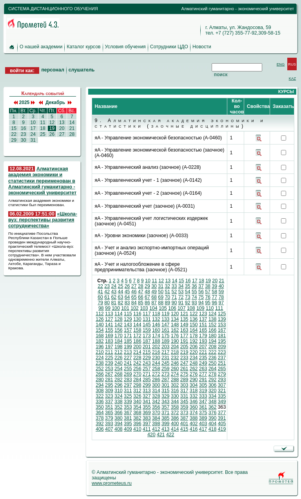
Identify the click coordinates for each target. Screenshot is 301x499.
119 (165, 313)
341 (147, 401)
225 (109, 357)
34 (181, 286)
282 (118, 379)
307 (222, 385)
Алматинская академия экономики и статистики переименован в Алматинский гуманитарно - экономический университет (42, 181)
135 (184, 319)
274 (175, 374)
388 (194, 418)
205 (184, 346)
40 (221, 286)
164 (194, 330)
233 (184, 357)
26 (52, 134)
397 (147, 423)
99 (108, 308)
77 (214, 297)
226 (118, 357)
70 (167, 297)
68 (154, 297)
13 (62, 122)
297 (128, 385)
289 (184, 379)
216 (156, 352)
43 (113, 291)
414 (175, 429)
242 (137, 363)
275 (184, 374)
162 (175, 330)
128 (118, 319)
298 (137, 385)
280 (100, 379)
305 (203, 385)
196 (100, 346)
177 (184, 335)
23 (23, 134)
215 (147, 352)
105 (163, 308)
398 (156, 423)
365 (109, 412)
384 (156, 418)
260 (175, 368)
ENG (281, 64)
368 (137, 412)
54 (187, 291)
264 (213, 368)
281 (109, 379)
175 (165, 335)
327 (147, 396)
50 (160, 291)
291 (203, 379)
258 (156, 368)
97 (221, 302)
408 (118, 429)
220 (194, 352)
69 (160, 297)
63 (120, 297)
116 (137, 313)
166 (213, 330)
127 (109, 319)
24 (33, 134)
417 (203, 429)
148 (175, 324)
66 (140, 297)
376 (213, 412)
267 (109, 374)
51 (167, 291)
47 (140, 291)
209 (222, 346)
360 (194, 407)
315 (165, 390)
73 (187, 297)
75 (201, 297)
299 (147, 385)
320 (213, 390)
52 (174, 291)
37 (201, 286)
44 (120, 291)
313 (147, 390)
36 (194, 286)
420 (151, 434)
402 (194, 423)
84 (134, 302)
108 (191, 308)
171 (128, 335)
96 (214, 302)
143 (128, 324)
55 (194, 291)
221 (203, 352)
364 (100, 412)
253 (109, 368)
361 (203, 407)
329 (165, 396)
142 (118, 324)
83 (127, 302)
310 (118, 390)
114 (118, 313)
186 (137, 341)
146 (156, 324)
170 (118, 335)
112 (100, 313)
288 (175, 379)
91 (181, 302)
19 (52, 128)
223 (222, 352)
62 (113, 297)
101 (125, 308)
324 (118, 396)
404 (213, 423)
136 (194, 319)
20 (62, 128)
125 (222, 313)
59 (221, 291)
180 (213, 335)
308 (100, 390)
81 (113, 302)
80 (107, 302)
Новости (201, 46)
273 (165, 374)
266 (100, 374)
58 (214, 291)
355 (147, 407)
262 (194, 368)
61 (107, 297)
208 (213, 346)
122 (194, 313)
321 (222, 390)
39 (214, 286)
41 (100, 291)
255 (128, 368)
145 (147, 324)
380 (118, 418)
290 (194, 379)
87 (154, 302)
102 (135, 308)
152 (213, 324)
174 (156, 335)
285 (147, 379)
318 (194, 390)
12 (52, 122)
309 (109, 390)
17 (33, 128)
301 (165, 385)
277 (203, 374)
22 (14, 134)
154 (100, 330)
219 (184, 352)
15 (14, 128)
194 (213, 341)
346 (194, 401)
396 (137, 423)
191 (184, 341)
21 (72, 128)
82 (120, 302)
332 (194, 396)
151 (203, 324)
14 (72, 122)
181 (222, 335)
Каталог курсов (83, 46)
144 (137, 324)
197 (109, 346)
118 (156, 313)
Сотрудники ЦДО (169, 46)
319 (203, 390)
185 (128, 341)
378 (100, 418)
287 (165, 379)
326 (137, 396)
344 (175, 401)
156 (118, 330)
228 (137, 357)
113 (109, 313)
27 (62, 134)
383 (147, 418)
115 (128, 313)
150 (194, 324)
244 (156, 363)
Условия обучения (125, 46)
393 (109, 423)
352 (118, 407)
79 (100, 302)
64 (127, 297)
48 (147, 291)
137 (203, 319)
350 (100, 407)
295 (109, 385)
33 (174, 286)
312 (137, 390)
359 (184, 407)
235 (203, 357)
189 (165, 341)
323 (109, 396)
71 (174, 297)
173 (147, 335)
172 (137, 335)
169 (109, 335)
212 (118, 352)
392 (100, 423)
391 (222, 418)
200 (137, 346)
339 (128, 401)
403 (203, 423)
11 (43, 122)
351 (109, 407)
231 (165, 357)
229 (147, 357)
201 (147, 346)
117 (147, 313)
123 (203, 313)
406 (100, 429)
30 (23, 140)
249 (203, 363)
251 (222, 363)
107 (182, 308)
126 (100, 319)
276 (194, 374)
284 (137, 379)
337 (109, 401)
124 (213, 313)
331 (184, 396)
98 (101, 308)
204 (175, 346)
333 (203, 396)
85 (140, 302)
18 (43, 128)
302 (175, 385)
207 (203, 346)
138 (213, 319)
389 (203, 418)
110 (210, 308)
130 (137, 319)
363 (222, 407)
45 (127, 291)
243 (147, 363)
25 (43, 134)
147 (165, 324)
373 (184, 412)
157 (128, 330)
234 (194, 357)
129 (128, 319)
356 (156, 407)
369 (147, 412)
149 (184, 324)
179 (203, 335)
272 (156, 374)
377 (222, 412)
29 (14, 140)
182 (100, 341)
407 (109, 429)
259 (165, 368)
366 (118, 412)
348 (213, 401)
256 (137, 368)
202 (156, 346)
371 (165, 412)
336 (100, 401)
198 (118, 346)
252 (100, 368)
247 (184, 363)
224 (100, 357)
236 (213, 357)
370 (156, 412)
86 (147, 302)
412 (156, 429)
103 (144, 308)
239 (109, 363)
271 (147, 374)
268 (118, 374)
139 (222, 319)
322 (100, 396)
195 (222, 341)
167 (222, 330)
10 (33, 122)
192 (194, 341)
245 (165, 363)
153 (222, 324)
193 (203, 341)
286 (156, 379)
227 (128, 357)
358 (175, 407)
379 (109, 418)
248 (194, 363)
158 (137, 330)
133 (165, 319)
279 (222, 374)
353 (128, 407)
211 (109, 352)
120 (175, 313)
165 (203, 330)
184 (118, 341)
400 (175, 423)
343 (165, 401)
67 (147, 297)
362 (213, 407)
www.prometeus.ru (112, 483)
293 (222, 379)
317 (184, 390)
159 (147, 330)
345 (184, 401)
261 (184, 368)
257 (147, 368)
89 (167, 302)
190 (175, 341)
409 (128, 429)
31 (33, 140)
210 (100, 352)
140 (100, 324)
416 (194, 429)
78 (221, 297)
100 (116, 308)
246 (175, 363)
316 (175, 390)
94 (201, 302)
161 (165, 330)
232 (175, 357)
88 (160, 302)
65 (134, 297)
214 (137, 352)
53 (181, 291)
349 (222, 401)
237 (222, 357)
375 (203, 412)
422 (170, 434)
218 (175, 352)
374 (194, 412)
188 (156, 341)
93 (194, 302)
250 (213, 363)
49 (154, 291)
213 (128, 352)
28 (72, 134)
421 (161, 434)
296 (118, 385)
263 (203, 368)
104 (153, 308)
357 (165, 407)
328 (156, 396)
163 (184, 330)
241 (128, 363)
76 (207, 297)
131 (147, 319)
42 (107, 291)
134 (175, 319)
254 (118, 368)
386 (175, 418)
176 (175, 335)
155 (109, 330)
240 (118, 363)
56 (201, 291)
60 (100, 297)
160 (156, 330)
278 (213, 374)
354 (137, 407)
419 (222, 429)
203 (165, 346)
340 (137, 401)
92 (187, 302)
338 (118, 401)
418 (213, 429)
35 (187, 286)
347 (203, 401)
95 (207, 302)
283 (128, 379)
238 (100, 363)
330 (175, 396)
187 (147, 341)
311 (128, 390)
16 (23, 128)
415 (184, 429)
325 (128, 396)
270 (137, 374)
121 (184, 313)
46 (134, 291)
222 (213, 352)
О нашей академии (41, 46)
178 (194, 335)
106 (172, 308)
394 (118, 423)
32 (167, 286)
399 (165, 423)
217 (165, 352)
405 (222, 423)
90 (174, 302)
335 (222, 396)
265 (222, 368)
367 (128, 412)
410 (137, 429)
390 (213, 418)
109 (200, 308)
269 (128, 374)
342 (156, 401)
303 (184, 385)
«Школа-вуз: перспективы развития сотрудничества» (42, 219)
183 (109, 341)
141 (109, 324)
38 (207, 286)
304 (194, 385)
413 (165, 429)
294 (100, 385)
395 (128, 423)
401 (184, 423)
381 (128, 418)
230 (156, 357)
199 (128, 346)
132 (156, 319)
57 (207, 291)
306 (213, 385)
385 (165, 418)
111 (219, 308)
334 (213, 396)
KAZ (292, 78)
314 (156, 390)
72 (181, 297)
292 (213, 379)
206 (194, 346)
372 (175, 412)
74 (194, 297)
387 (184, 418)
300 (156, 385)
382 (137, 418)
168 (100, 335)
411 (147, 429)
